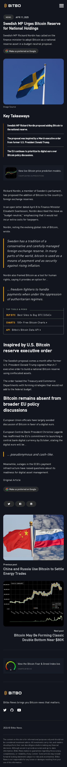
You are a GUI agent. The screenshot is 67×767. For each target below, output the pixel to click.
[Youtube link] (19, 710)
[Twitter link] (5, 710)
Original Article (12, 480)
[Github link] (12, 710)
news (8, 17)
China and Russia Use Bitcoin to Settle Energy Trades (33, 571)
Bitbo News (16, 727)
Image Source (9, 106)
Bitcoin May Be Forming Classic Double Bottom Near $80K (39, 637)
